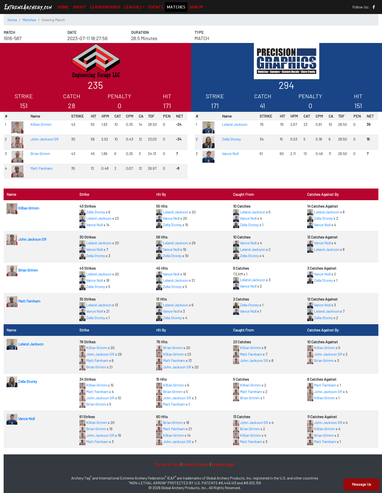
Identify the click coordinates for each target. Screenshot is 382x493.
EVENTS (155, 6)
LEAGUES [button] (133, 6)
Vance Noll (230, 153)
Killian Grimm (40, 124)
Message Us (361, 484)
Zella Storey (231, 139)
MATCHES (176, 6)
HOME (63, 6)
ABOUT (79, 6)
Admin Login (223, 464)
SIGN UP (196, 6)
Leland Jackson (234, 124)
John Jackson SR (44, 139)
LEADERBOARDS (105, 6)
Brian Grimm (40, 153)
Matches (29, 19)
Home (12, 19)
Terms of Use (167, 464)
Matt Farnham (41, 168)
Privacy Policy (195, 464)
